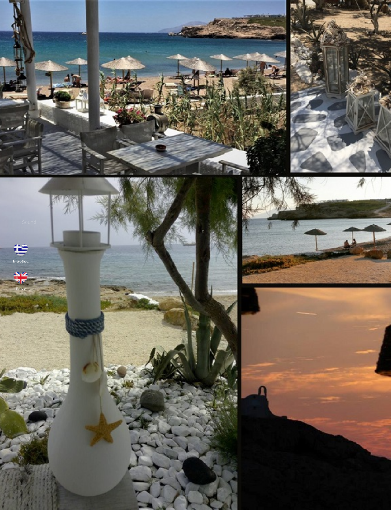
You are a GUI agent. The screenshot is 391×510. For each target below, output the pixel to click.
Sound (30, 222)
